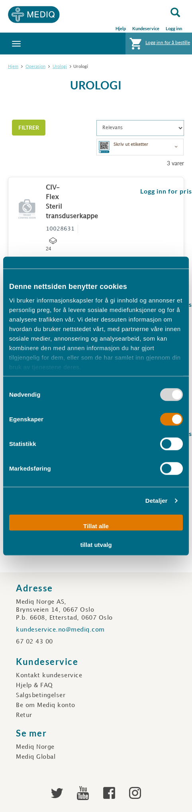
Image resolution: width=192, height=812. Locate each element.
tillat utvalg (96, 544)
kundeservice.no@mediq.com (60, 630)
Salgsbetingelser (40, 695)
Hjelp (121, 28)
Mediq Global (35, 757)
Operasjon (35, 66)
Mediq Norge (35, 747)
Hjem (13, 66)
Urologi (60, 66)
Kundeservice (145, 28)
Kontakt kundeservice (49, 675)
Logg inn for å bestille (158, 45)
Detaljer (156, 500)
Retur (24, 715)
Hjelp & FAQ (34, 685)
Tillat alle (96, 525)
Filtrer (28, 127)
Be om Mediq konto (45, 705)
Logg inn (174, 28)
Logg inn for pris (166, 191)
